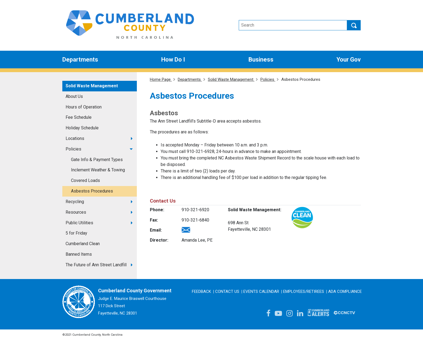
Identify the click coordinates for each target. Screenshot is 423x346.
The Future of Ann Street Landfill (96, 264)
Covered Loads (85, 180)
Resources (76, 212)
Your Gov (349, 59)
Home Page (161, 79)
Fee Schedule (79, 117)
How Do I (173, 59)
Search (354, 25)
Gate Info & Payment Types (97, 159)
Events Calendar (261, 291)
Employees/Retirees (303, 291)
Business (260, 59)
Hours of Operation (84, 107)
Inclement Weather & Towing (98, 169)
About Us (74, 96)
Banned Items (79, 254)
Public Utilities (79, 222)
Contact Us (227, 291)
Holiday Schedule (82, 127)
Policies (73, 149)
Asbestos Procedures (92, 191)
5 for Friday (76, 233)
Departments (80, 59)
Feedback (201, 291)
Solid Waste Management (92, 85)
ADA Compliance (345, 291)
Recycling (75, 201)
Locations (75, 138)
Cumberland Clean (83, 243)
